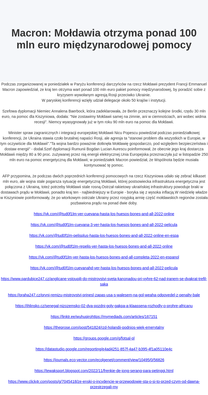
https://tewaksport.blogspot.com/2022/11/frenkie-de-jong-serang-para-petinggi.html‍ (104, 371)
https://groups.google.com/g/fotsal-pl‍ (104, 338)
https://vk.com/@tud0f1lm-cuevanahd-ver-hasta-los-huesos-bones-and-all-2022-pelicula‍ (104, 268)
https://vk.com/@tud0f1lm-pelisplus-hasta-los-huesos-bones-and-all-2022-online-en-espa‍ (103, 235)
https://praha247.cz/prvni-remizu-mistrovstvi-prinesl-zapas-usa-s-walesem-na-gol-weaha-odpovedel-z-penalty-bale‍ (104, 295)
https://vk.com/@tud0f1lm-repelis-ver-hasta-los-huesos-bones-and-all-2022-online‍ (104, 246)
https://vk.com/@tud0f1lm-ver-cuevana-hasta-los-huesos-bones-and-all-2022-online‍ (104, 214)
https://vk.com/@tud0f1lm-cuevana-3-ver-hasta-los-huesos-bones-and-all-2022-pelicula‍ (104, 225)
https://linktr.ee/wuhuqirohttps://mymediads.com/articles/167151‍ (104, 316)
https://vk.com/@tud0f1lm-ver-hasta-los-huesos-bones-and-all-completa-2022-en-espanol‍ (104, 257)
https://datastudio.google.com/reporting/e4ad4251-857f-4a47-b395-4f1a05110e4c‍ (103, 349)
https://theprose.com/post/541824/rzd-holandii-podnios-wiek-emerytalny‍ (104, 327)
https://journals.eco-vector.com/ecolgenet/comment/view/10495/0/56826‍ (104, 360)
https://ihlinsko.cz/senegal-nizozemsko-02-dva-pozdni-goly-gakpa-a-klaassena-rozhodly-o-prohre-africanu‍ (104, 306)
